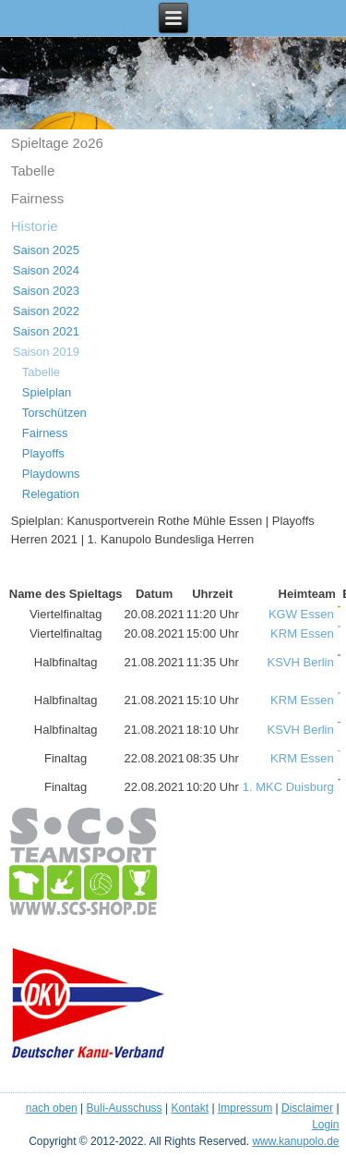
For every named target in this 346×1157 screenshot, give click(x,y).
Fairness (38, 198)
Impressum (245, 1108)
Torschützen (54, 413)
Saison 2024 (46, 270)
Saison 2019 (46, 352)
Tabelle (33, 170)
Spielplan (47, 392)
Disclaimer (307, 1108)
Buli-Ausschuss (124, 1108)
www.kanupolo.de (295, 1141)
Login (325, 1124)
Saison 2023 (46, 291)
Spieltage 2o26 (57, 143)
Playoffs (43, 453)
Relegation (50, 494)
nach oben (52, 1108)
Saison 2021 (46, 331)
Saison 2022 (46, 311)
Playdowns (51, 474)
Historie (34, 226)
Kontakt (190, 1108)
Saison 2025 (46, 250)
